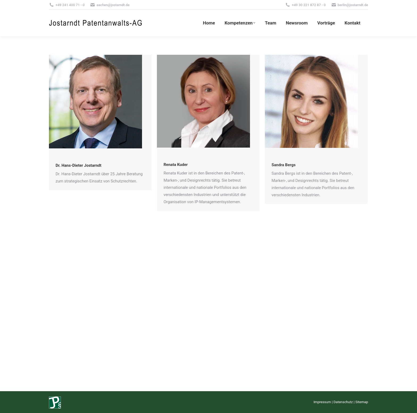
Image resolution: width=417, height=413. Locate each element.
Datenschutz (343, 402)
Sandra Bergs (283, 164)
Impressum (322, 402)
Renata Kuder (176, 164)
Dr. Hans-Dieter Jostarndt (78, 165)
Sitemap (361, 402)
